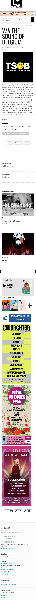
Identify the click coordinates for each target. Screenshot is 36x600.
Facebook (3, 595)
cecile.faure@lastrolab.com (7, 569)
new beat (14, 133)
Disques (30, 25)
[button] (32, 19)
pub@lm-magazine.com (6, 563)
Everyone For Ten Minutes (11, 220)
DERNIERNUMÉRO (10, 286)
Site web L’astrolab (5, 572)
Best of (9, 143)
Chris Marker (5, 177)
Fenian (4, 260)
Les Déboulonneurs (7, 166)
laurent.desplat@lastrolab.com (8, 584)
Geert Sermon (6, 133)
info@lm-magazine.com (6, 555)
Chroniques (18, 143)
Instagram (3, 597)
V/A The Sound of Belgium (13, 36)
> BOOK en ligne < (5, 574)
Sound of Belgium (23, 133)
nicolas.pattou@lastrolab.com (8, 548)
